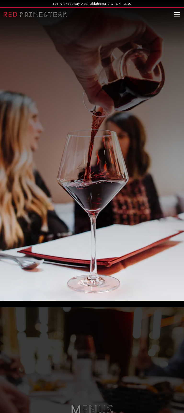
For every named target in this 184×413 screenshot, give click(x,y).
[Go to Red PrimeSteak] (92, 3)
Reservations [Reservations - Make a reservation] (92, 394)
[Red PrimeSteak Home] (35, 13)
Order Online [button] (92, 406)
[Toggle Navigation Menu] (177, 14)
